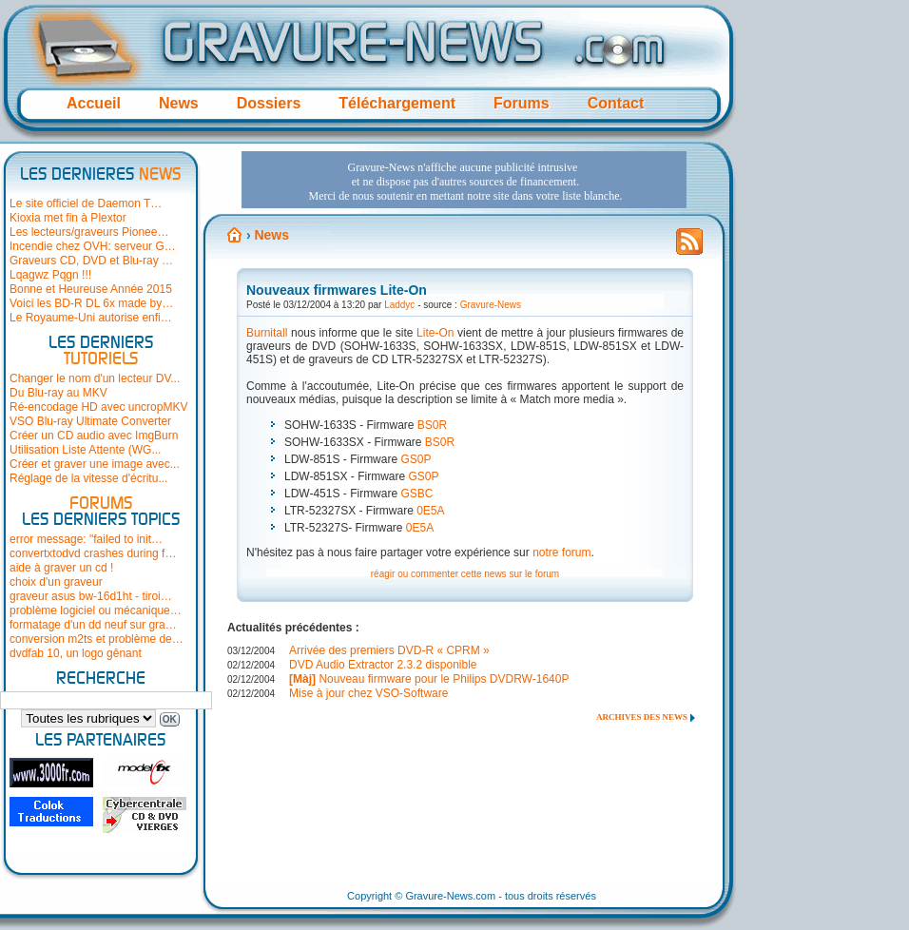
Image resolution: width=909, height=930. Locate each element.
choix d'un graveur (56, 582)
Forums (521, 103)
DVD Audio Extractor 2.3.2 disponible (382, 664)
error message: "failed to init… (86, 539)
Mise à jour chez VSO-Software (368, 693)
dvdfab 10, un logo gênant (76, 653)
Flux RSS (689, 247)
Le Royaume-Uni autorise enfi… (91, 317)
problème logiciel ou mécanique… (96, 610)
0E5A (430, 510)
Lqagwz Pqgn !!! (50, 274)
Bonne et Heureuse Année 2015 (91, 289)
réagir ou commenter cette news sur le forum (465, 574)
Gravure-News (490, 305)
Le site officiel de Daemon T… (86, 203)
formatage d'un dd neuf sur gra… (93, 624)
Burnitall (266, 332)
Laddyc (399, 305)
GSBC (416, 493)
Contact (616, 103)
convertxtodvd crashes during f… (93, 553)
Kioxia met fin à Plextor (68, 217)
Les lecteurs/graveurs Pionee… (89, 232)
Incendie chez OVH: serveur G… (93, 246)
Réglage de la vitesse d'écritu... (88, 478)
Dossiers (269, 103)
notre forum (561, 552)
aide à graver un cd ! (61, 567)
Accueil (94, 103)
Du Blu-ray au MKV (58, 392)
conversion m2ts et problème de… (97, 639)
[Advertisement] (464, 179)
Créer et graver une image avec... (95, 464)
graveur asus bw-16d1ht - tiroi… (91, 596)
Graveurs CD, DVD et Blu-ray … (91, 260)
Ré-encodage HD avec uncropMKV (98, 407)
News (179, 103)
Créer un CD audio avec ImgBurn (94, 435)
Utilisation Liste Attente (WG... (85, 449)
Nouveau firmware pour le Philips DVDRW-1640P (429, 679)
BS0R (432, 425)
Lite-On (433, 332)
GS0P (415, 459)
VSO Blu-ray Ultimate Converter (90, 421)
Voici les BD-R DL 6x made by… (91, 303)
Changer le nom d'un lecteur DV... (95, 378)
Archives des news (641, 717)
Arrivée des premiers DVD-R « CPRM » (389, 650)
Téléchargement (396, 103)
